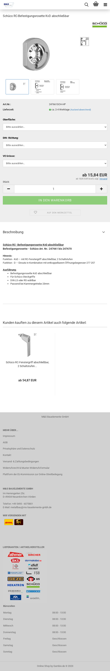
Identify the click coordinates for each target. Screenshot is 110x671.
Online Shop (43, 666)
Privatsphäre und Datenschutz (19, 448)
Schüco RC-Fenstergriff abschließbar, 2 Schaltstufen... (27, 364)
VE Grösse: (9, 156)
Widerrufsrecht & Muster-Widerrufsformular (26, 467)
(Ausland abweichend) (80, 109)
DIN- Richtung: (10, 137)
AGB (5, 442)
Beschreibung (13, 232)
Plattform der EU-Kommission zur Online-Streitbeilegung (32, 474)
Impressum (9, 436)
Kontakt (7, 455)
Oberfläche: (9, 119)
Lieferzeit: (8, 109)
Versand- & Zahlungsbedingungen (21, 461)
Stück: (6, 181)
